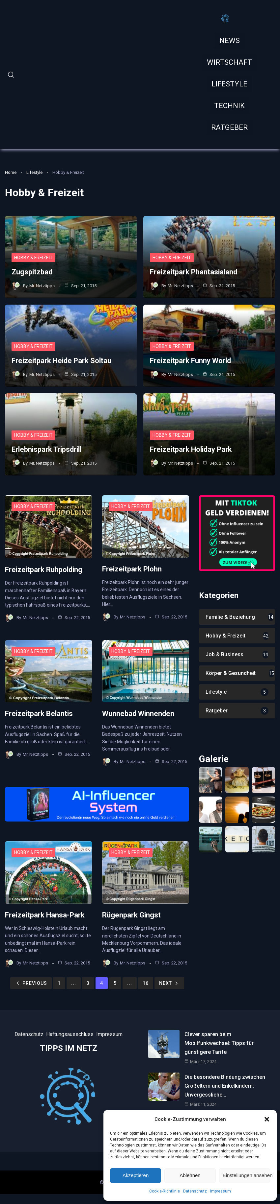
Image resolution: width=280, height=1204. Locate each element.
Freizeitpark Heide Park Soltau (61, 361)
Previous (31, 983)
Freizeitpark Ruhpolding (43, 570)
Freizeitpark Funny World (190, 361)
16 (146, 983)
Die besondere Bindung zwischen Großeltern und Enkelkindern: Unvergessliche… (224, 1086)
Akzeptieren (136, 1175)
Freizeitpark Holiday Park (191, 449)
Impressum (220, 1191)
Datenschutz (195, 1191)
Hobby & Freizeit (33, 257)
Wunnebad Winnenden (138, 713)
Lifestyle (34, 172)
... (73, 983)
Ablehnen (190, 1175)
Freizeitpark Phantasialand (193, 272)
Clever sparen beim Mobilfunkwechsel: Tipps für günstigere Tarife (219, 1043)
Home (10, 172)
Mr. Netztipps (42, 285)
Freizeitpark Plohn (132, 569)
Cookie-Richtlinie (164, 1191)
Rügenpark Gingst (131, 915)
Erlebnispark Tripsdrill (46, 449)
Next (169, 983)
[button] (267, 1119)
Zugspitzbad (32, 272)
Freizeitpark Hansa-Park (45, 915)
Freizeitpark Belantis (39, 713)
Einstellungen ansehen (246, 1175)
